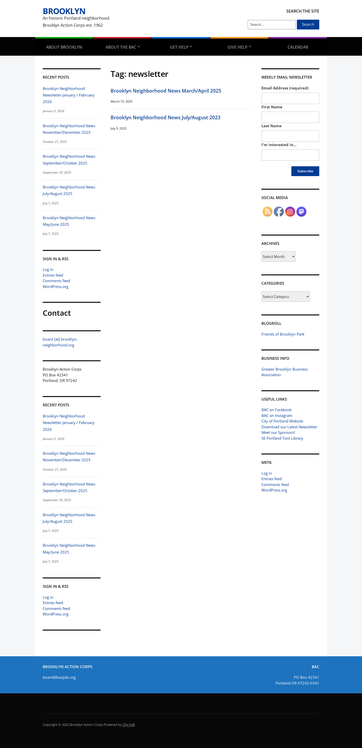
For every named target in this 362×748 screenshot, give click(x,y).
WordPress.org (55, 286)
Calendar (298, 47)
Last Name (271, 125)
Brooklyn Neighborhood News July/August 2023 (165, 117)
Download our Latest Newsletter (289, 426)
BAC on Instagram (276, 415)
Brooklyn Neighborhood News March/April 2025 (166, 90)
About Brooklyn (64, 47)
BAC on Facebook (276, 409)
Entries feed (53, 275)
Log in (48, 269)
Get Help (179, 47)
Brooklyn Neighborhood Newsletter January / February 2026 (69, 95)
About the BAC (121, 47)
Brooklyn (64, 11)
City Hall (128, 724)
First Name (271, 106)
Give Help (238, 47)
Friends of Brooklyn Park (282, 334)
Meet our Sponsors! (278, 432)
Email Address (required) (284, 87)
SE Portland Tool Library (282, 438)
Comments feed (56, 280)
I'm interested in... (278, 144)
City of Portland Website (282, 421)
